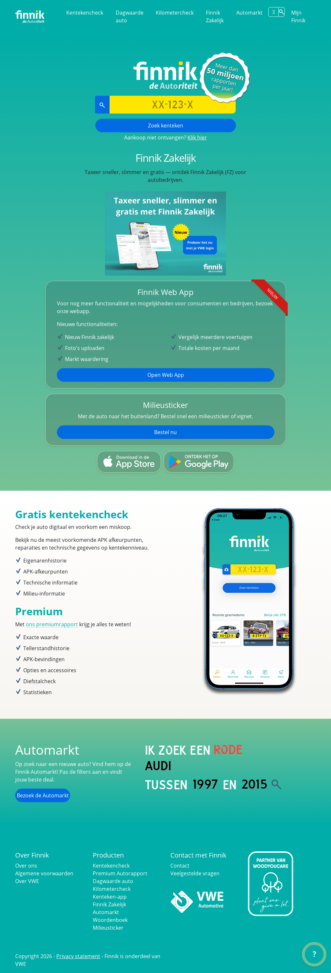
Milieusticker (108, 927)
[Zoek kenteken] (282, 12)
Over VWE (27, 881)
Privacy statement (78, 956)
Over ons (26, 865)
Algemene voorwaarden (44, 873)
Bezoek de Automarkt (43, 795)
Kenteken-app (110, 896)
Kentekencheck (84, 12)
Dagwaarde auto (130, 16)
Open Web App (165, 374)
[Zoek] (276, 784)
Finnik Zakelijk (215, 16)
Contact (179, 865)
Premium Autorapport (120, 873)
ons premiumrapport (52, 624)
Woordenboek (110, 920)
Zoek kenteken (165, 125)
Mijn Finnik (298, 16)
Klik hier (197, 137)
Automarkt (249, 12)
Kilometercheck (175, 12)
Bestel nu (165, 432)
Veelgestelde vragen (194, 873)
